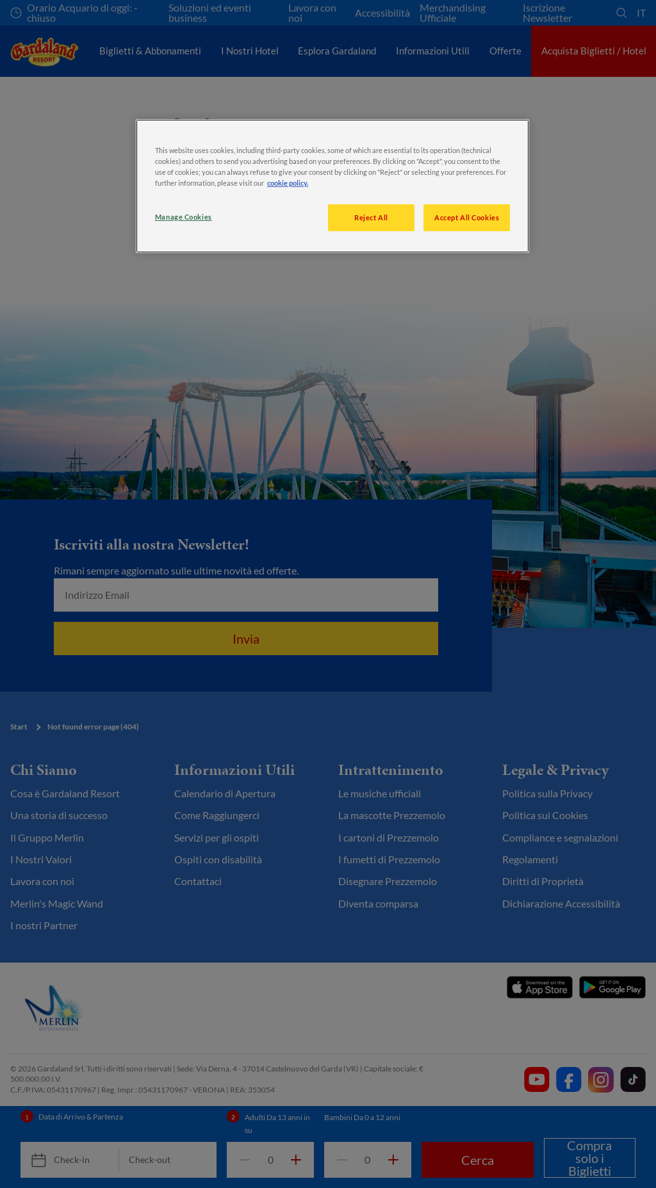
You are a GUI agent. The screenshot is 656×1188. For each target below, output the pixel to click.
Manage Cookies (183, 217)
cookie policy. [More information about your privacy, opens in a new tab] (287, 183)
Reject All (371, 217)
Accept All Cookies (466, 217)
